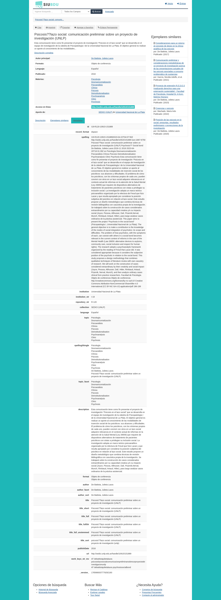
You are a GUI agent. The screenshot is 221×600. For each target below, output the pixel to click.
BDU (38, 4)
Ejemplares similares (59, 120)
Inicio (169, 3)
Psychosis (95, 102)
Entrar (181, 3)
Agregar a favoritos (85, 27)
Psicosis (95, 90)
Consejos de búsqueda (152, 589)
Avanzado (109, 11)
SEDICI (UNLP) (106, 112)
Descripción (40, 120)
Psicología (95, 79)
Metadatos (77, 120)
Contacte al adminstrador (153, 595)
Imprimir (51, 27)
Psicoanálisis (97, 85)
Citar (39, 27)
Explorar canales (97, 592)
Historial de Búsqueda (48, 589)
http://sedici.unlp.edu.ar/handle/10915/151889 (113, 107)
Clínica (94, 87)
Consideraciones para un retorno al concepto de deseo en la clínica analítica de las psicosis (168, 46)
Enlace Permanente (108, 27)
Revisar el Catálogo (99, 589)
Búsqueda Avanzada (48, 592)
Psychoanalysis (98, 96)
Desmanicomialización (101, 82)
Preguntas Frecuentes (151, 592)
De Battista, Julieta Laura (102, 58)
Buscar (96, 11)
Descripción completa (43, 53)
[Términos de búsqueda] (47, 11)
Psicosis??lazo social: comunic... (49, 19)
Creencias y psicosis (165, 108)
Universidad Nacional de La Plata (130, 112)
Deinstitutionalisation (100, 93)
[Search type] (76, 11)
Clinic (93, 99)
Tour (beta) (95, 595)
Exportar (66, 27)
